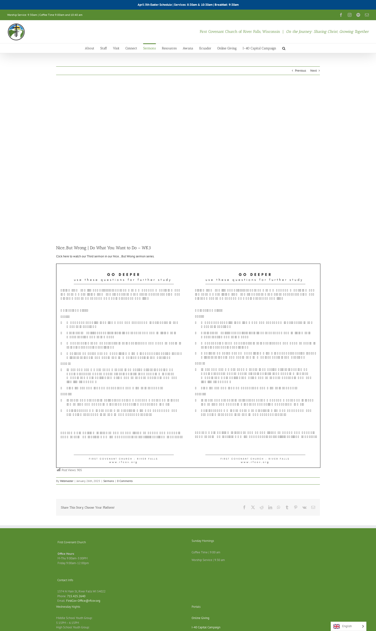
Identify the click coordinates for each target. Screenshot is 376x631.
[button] (283, 48)
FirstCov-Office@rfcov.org (83, 601)
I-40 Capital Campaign (206, 627)
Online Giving (200, 618)
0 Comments (125, 481)
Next (313, 71)
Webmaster (66, 481)
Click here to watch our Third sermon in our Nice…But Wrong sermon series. (105, 256)
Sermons (108, 481)
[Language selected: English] (348, 626)
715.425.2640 (76, 596)
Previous (300, 71)
